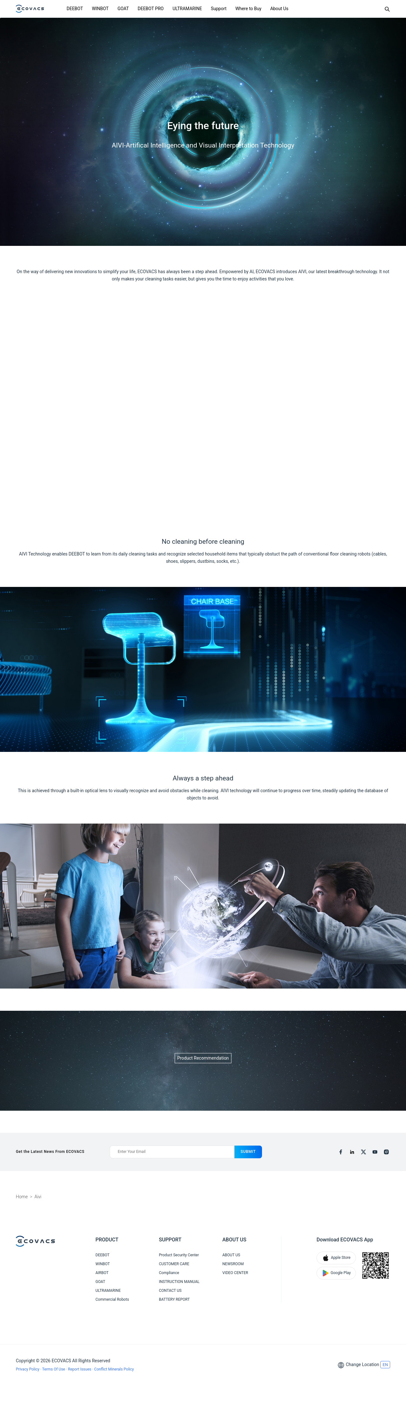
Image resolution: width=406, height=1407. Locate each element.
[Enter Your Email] (172, 1152)
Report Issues (80, 1369)
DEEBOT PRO (151, 8)
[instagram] (386, 1152)
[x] (363, 1152)
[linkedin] (352, 1152)
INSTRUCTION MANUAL (179, 1281)
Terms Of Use (54, 1369)
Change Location (362, 1364)
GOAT (123, 8)
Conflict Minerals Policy (114, 1369)
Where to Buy (248, 8)
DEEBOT (75, 8)
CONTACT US (170, 1290)
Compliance (169, 1273)
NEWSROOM (233, 1264)
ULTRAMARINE (187, 8)
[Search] (387, 9)
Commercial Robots (112, 1299)
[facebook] (340, 1152)
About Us (279, 8)
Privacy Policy (28, 1369)
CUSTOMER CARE (174, 1264)
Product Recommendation (203, 1058)
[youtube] (375, 1152)
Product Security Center (179, 1255)
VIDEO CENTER (235, 1273)
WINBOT (100, 8)
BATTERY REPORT (174, 1299)
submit (248, 1151)
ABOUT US (231, 1255)
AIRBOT (101, 1273)
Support (218, 8)
